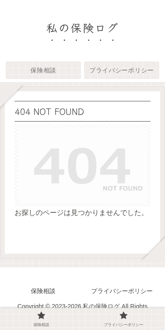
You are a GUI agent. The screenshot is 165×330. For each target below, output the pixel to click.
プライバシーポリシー (122, 290)
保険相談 (43, 290)
